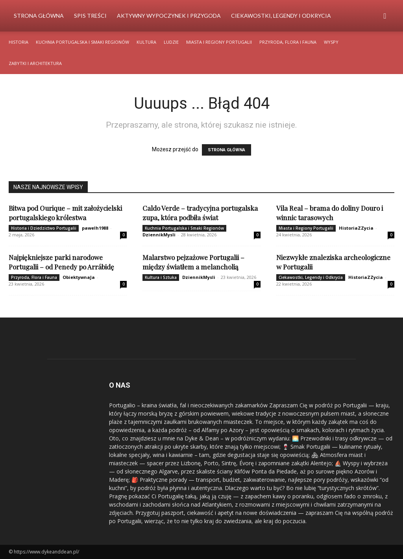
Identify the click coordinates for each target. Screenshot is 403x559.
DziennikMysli (159, 235)
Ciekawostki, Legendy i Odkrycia (281, 15)
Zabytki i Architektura (35, 63)
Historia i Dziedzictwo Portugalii (43, 228)
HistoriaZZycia (356, 228)
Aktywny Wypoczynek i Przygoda (169, 15)
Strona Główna (39, 15)
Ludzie (171, 42)
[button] (384, 16)
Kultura (146, 42)
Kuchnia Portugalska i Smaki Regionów (82, 42)
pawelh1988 (95, 228)
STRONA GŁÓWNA (226, 149)
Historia (18, 42)
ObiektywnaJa (79, 277)
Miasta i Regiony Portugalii (219, 42)
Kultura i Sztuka (161, 277)
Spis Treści (90, 15)
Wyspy (331, 42)
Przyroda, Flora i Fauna (287, 42)
